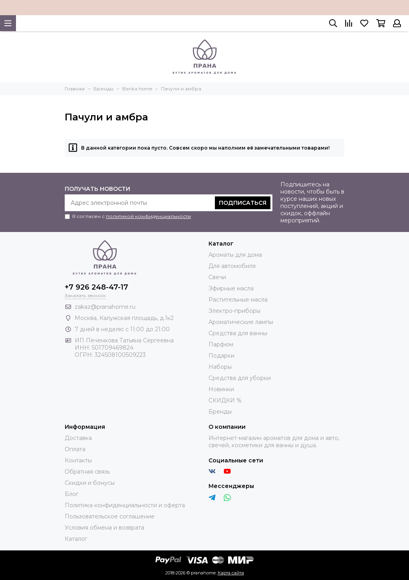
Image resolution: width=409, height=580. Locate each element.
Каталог (76, 538)
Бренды (220, 411)
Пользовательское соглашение (110, 516)
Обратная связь (87, 471)
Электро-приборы (234, 310)
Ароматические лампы (240, 322)
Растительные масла (238, 299)
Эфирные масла (231, 288)
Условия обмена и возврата (104, 527)
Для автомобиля (232, 266)
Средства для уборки (239, 378)
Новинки (221, 389)
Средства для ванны (237, 333)
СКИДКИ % (225, 400)
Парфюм (220, 344)
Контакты (78, 460)
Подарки (221, 355)
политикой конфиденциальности (148, 216)
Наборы (220, 366)
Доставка (78, 438)
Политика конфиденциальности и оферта (125, 505)
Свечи (217, 277)
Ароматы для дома (235, 254)
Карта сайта (231, 573)
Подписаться (242, 202)
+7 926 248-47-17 (96, 287)
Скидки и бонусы (90, 482)
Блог (71, 494)
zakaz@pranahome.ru (105, 306)
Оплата (75, 449)
